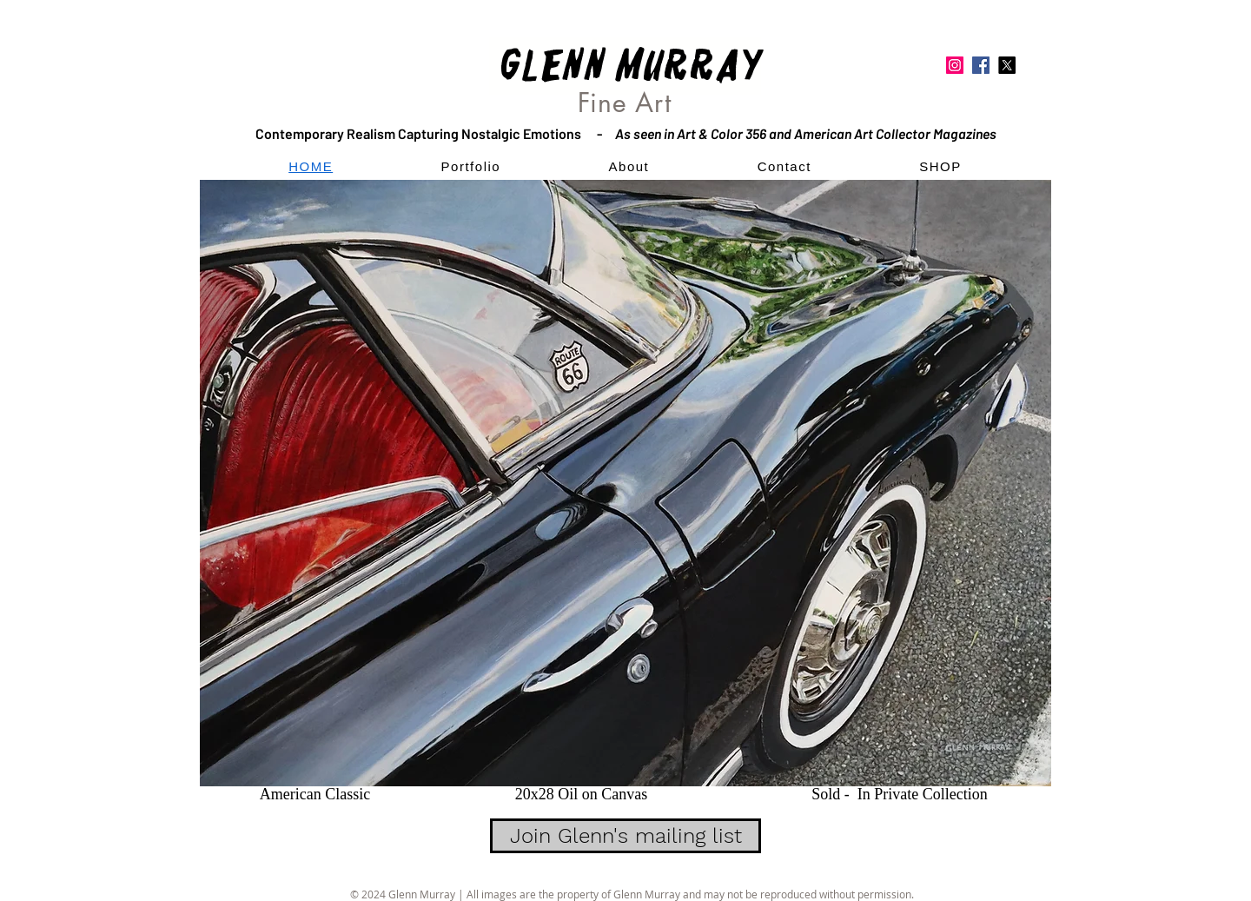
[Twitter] (1007, 65)
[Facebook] (981, 65)
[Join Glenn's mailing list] (625, 835)
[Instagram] (954, 65)
